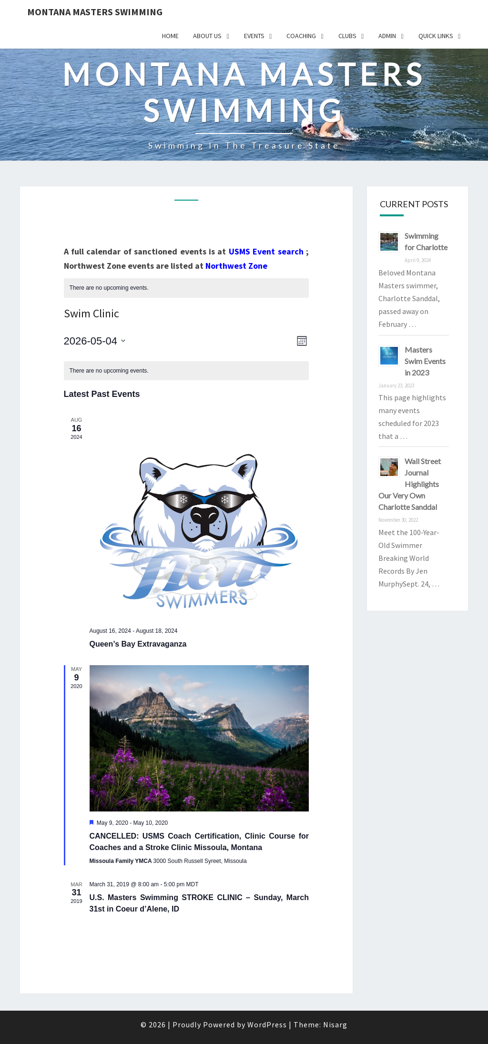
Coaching (301, 35)
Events (254, 35)
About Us (207, 35)
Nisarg (335, 1024)
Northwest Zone (236, 265)
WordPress (267, 1024)
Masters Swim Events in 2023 (425, 361)
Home (170, 35)
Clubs (347, 35)
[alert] (186, 288)
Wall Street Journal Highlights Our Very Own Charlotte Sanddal (409, 483)
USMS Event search (266, 251)
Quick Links (435, 35)
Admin (387, 35)
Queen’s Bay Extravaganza (138, 644)
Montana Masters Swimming (95, 12)
